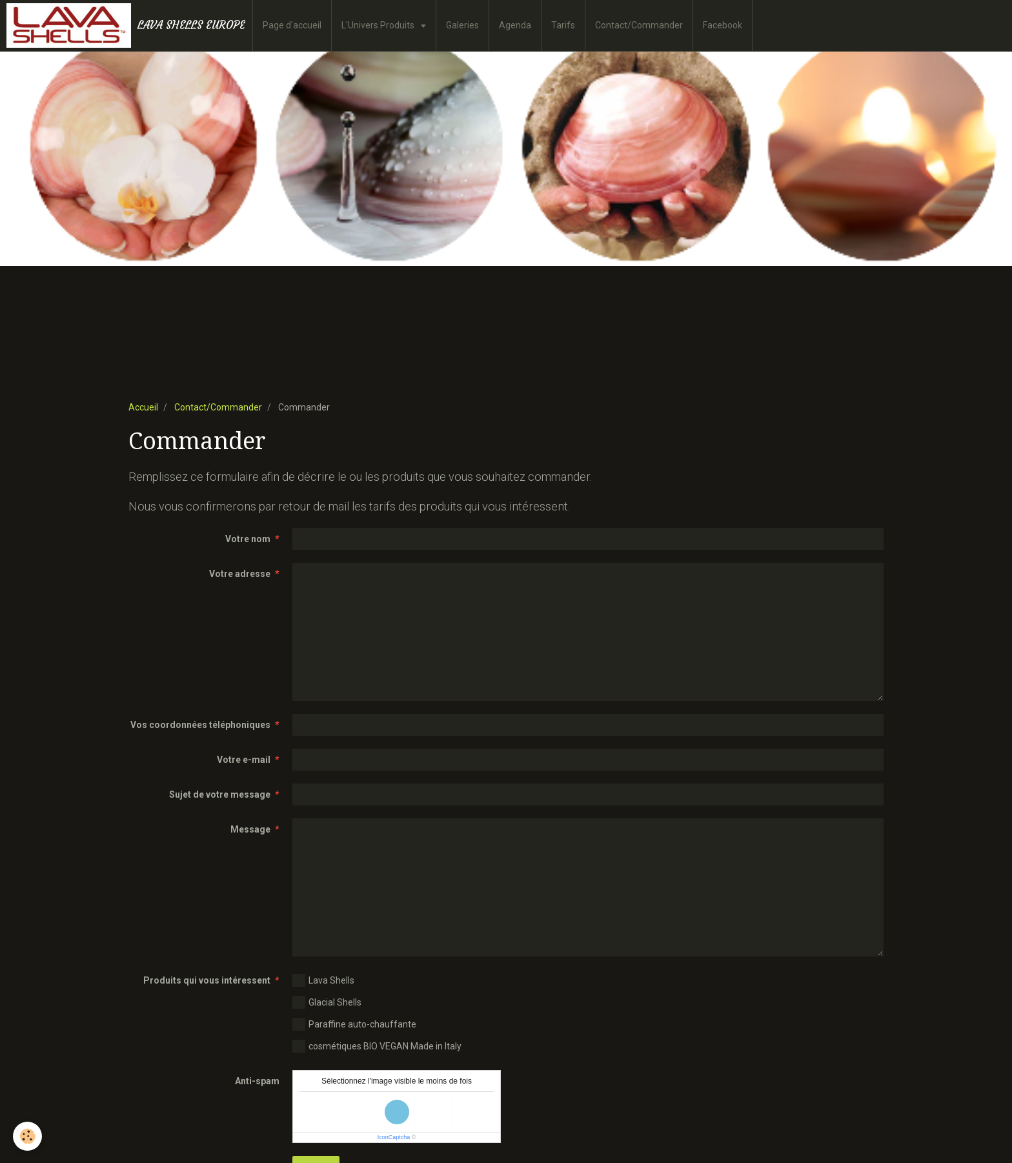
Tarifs (563, 25)
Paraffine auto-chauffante (354, 1024)
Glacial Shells (326, 1002)
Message (250, 829)
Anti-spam (257, 1081)
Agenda (515, 25)
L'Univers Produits (378, 25)
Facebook (722, 25)
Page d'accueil (292, 25)
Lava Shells (323, 980)
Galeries (462, 25)
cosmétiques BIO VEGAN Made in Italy (376, 1046)
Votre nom (247, 539)
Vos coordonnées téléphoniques (200, 725)
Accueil (143, 407)
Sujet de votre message (219, 794)
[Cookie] (27, 1136)
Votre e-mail (243, 759)
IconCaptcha (394, 1137)
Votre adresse (239, 574)
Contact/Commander (639, 25)
